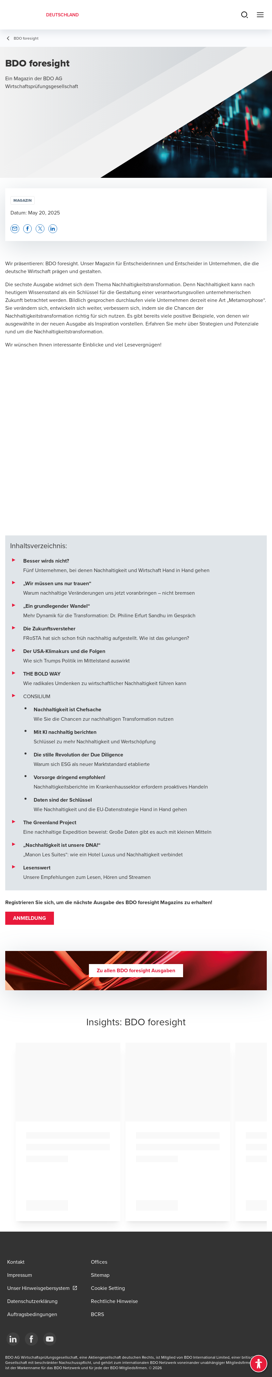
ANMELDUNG (29, 918)
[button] (14, 228)
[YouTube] (50, 1339)
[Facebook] (31, 1339)
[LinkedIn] (13, 1339)
